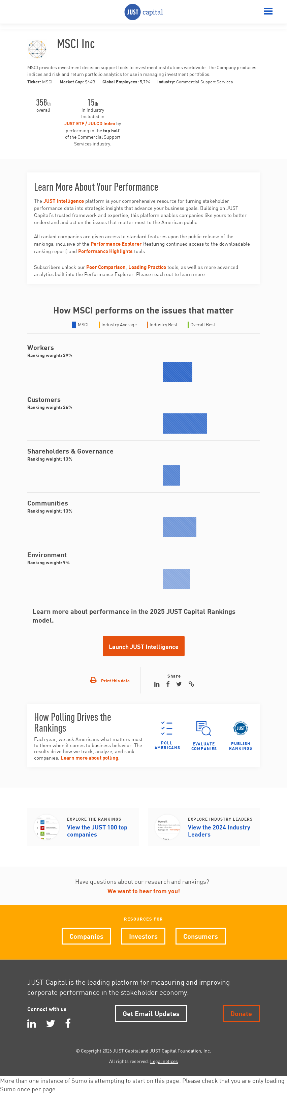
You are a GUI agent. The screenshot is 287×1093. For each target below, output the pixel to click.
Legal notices (164, 1061)
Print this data (110, 680)
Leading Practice (147, 266)
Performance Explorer (116, 243)
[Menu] (268, 12)
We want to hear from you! (143, 890)
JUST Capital (143, 11)
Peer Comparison (106, 266)
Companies (86, 935)
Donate (241, 1012)
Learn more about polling (89, 757)
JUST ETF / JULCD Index (89, 123)
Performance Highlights (105, 250)
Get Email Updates (151, 1012)
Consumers (200, 935)
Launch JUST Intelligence (144, 646)
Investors (143, 935)
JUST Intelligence (63, 200)
